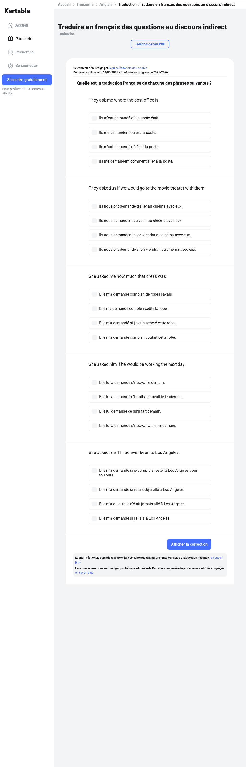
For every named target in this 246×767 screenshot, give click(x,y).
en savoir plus (84, 572)
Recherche (21, 52)
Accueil (18, 25)
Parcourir (19, 39)
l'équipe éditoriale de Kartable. (128, 68)
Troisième (85, 4)
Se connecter (23, 66)
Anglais (105, 4)
